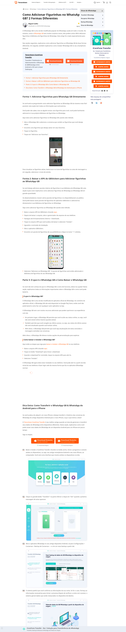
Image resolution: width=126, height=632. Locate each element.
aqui (55, 212)
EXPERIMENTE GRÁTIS (101, 62)
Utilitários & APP (62, 2)
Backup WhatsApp (98, 22)
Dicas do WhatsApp (98, 25)
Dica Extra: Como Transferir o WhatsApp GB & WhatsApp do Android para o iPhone (54, 87)
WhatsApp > (34, 9)
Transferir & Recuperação (49, 2)
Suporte (97, 2)
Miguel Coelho (33, 24)
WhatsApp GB (38, 33)
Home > (27, 9)
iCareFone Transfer (102, 48)
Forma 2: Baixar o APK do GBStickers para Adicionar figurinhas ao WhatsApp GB (53, 81)
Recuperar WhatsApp (98, 18)
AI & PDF (71, 2)
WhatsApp (47, 26)
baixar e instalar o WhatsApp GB (57, 344)
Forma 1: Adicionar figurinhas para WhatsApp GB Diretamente (47, 77)
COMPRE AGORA (101, 67)
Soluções (79, 2)
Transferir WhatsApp (98, 15)
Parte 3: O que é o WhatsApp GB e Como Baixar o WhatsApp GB (47, 84)
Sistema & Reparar (36, 2)
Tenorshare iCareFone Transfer (34, 422)
